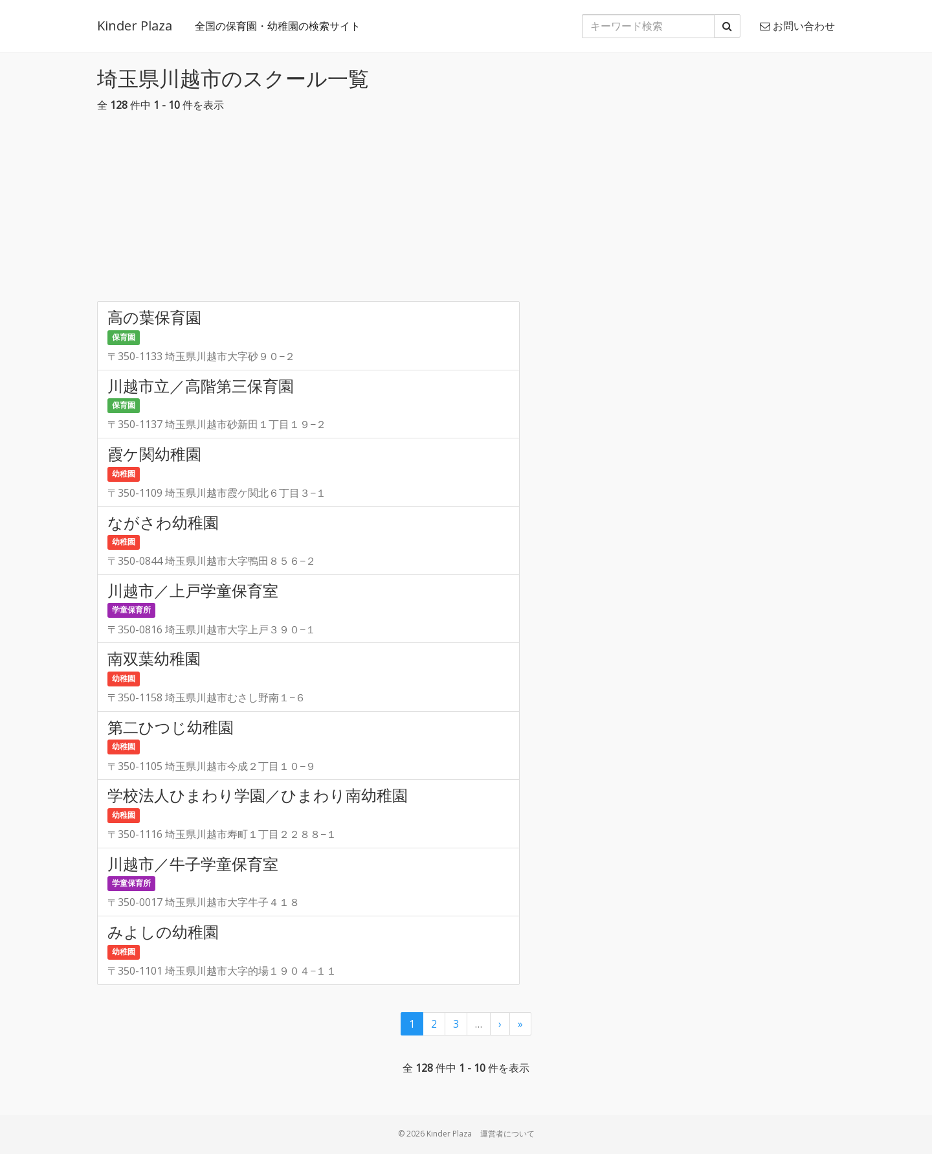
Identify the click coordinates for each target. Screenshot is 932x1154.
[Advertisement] (466, 210)
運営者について (507, 1133)
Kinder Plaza (134, 25)
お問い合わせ (797, 26)
